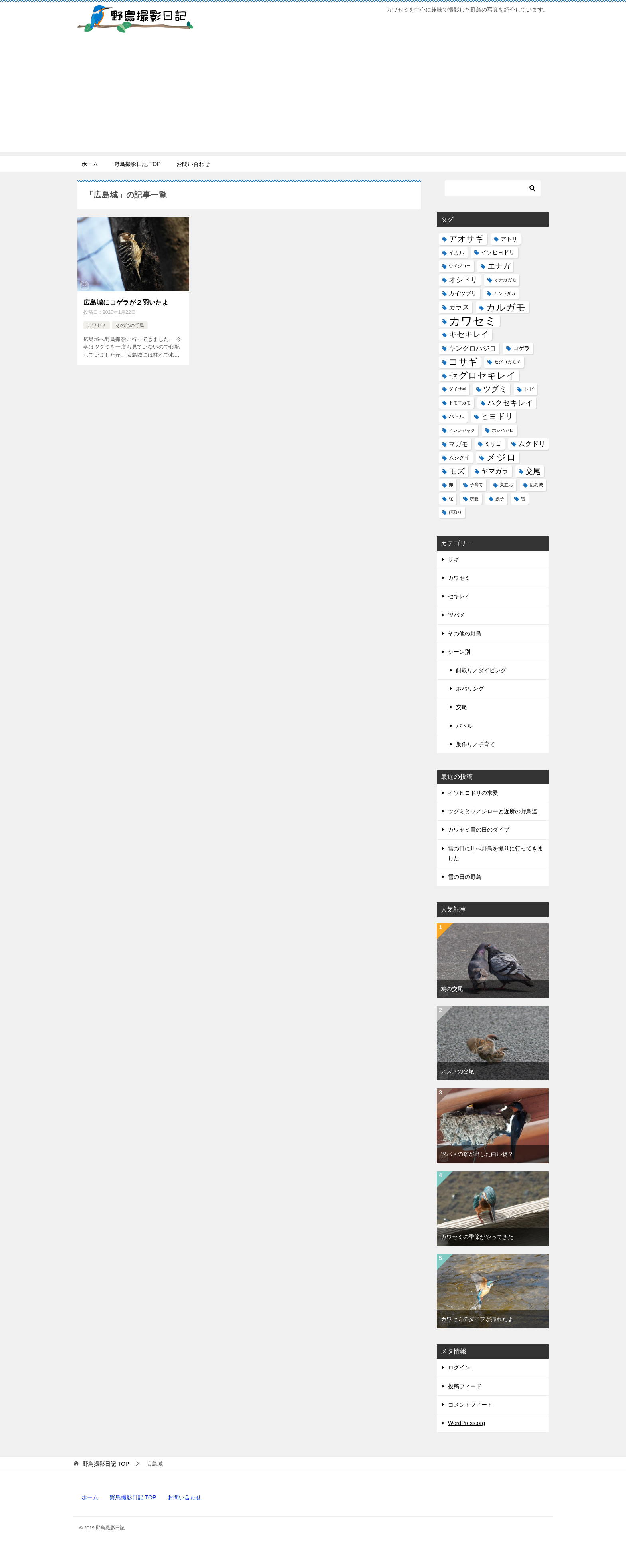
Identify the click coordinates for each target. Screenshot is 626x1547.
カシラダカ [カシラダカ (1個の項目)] (504, 293)
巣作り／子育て (475, 744)
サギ (453, 559)
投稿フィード (464, 1386)
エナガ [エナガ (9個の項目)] (498, 266)
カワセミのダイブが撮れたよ (477, 1319)
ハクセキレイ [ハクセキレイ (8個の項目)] (510, 403)
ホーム (89, 164)
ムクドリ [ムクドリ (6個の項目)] (531, 444)
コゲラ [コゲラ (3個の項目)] (521, 348)
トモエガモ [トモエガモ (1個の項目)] (460, 402)
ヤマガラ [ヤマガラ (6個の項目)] (495, 471)
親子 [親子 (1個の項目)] (499, 498)
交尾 (461, 707)
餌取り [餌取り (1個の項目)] (455, 512)
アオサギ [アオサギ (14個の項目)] (466, 239)
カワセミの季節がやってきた (477, 1237)
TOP (106, 1464)
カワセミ (96, 325)
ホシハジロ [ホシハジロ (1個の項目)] (503, 430)
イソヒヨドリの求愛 (473, 793)
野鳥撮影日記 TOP (137, 164)
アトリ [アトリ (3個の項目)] (509, 239)
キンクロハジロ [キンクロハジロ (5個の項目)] (472, 348)
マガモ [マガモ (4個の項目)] (458, 444)
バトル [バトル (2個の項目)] (456, 416)
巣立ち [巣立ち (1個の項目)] (506, 484)
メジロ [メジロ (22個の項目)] (501, 457)
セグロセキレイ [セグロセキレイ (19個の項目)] (482, 375)
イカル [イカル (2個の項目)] (456, 253)
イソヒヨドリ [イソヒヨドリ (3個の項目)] (498, 252)
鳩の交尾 (452, 989)
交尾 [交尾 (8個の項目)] (533, 471)
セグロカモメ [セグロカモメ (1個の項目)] (507, 361)
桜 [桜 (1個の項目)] (451, 498)
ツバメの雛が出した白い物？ (477, 1154)
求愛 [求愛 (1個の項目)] (474, 498)
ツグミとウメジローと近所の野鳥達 (492, 811)
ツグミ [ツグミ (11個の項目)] (495, 389)
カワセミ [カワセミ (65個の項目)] (473, 321)
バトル (464, 726)
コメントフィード (470, 1404)
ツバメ (456, 615)
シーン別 (459, 652)
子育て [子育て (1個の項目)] (476, 484)
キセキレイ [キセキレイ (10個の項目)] (469, 334)
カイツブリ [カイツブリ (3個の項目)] (463, 293)
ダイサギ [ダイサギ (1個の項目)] (457, 389)
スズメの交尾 (457, 1071)
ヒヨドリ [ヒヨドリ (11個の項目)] (497, 416)
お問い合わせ (193, 164)
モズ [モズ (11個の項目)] (457, 471)
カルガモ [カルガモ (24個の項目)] (506, 307)
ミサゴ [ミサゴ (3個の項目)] (493, 444)
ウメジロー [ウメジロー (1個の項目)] (460, 265)
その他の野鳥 (129, 325)
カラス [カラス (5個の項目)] (459, 307)
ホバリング (470, 688)
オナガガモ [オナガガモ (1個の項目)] (505, 279)
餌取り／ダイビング (481, 670)
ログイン (459, 1367)
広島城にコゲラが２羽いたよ (125, 302)
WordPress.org (466, 1423)
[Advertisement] (313, 96)
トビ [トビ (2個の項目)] (529, 389)
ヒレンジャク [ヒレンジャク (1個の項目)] (462, 430)
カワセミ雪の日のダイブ (478, 829)
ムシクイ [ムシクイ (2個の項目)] (459, 458)
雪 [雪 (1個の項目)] (523, 498)
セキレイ (459, 596)
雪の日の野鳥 (464, 877)
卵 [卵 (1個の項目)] (451, 484)
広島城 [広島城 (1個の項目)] (536, 484)
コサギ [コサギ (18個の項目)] (463, 362)
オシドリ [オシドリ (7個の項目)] (463, 280)
